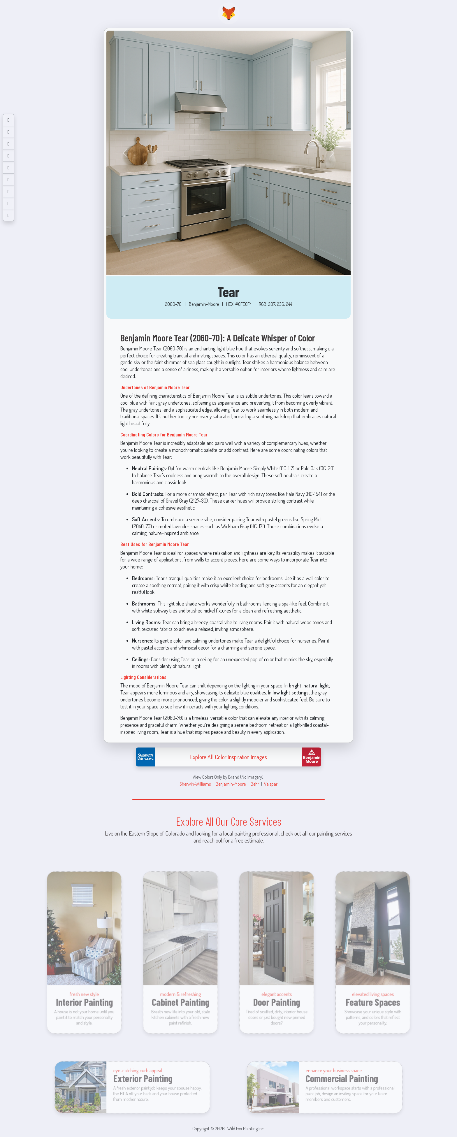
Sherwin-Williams (195, 784)
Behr (255, 784)
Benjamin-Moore (231, 784)
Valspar (270, 784)
